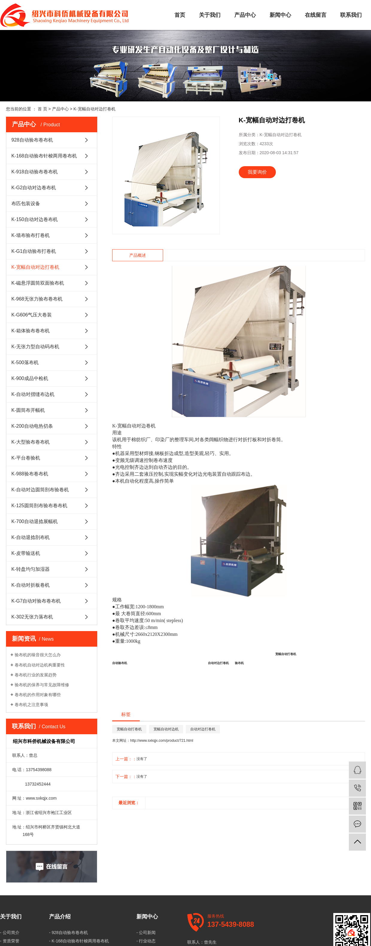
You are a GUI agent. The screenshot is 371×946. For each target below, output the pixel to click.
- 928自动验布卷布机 (68, 932)
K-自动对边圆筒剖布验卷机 (40, 489)
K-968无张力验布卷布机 (37, 298)
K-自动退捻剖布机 (30, 537)
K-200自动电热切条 (32, 426)
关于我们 (210, 15)
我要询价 (257, 172)
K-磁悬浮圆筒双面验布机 (37, 283)
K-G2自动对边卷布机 (33, 187)
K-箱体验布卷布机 (30, 330)
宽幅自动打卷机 (129, 729)
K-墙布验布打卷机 (30, 235)
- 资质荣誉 (9, 941)
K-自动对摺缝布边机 (32, 394)
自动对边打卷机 (202, 729)
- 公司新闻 (146, 932)
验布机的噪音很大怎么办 (38, 654)
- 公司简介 (9, 932)
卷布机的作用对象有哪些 (38, 694)
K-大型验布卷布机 (30, 442)
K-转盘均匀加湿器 (30, 569)
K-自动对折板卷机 (30, 585)
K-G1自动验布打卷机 (33, 251)
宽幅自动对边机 (166, 729)
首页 (179, 15)
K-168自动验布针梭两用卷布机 (44, 155)
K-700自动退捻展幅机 (34, 521)
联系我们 (351, 15)
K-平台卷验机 (25, 457)
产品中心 (245, 15)
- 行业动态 (146, 941)
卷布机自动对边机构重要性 (40, 665)
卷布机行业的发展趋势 (36, 674)
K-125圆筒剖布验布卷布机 (39, 505)
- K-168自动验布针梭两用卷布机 (79, 941)
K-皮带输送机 (25, 553)
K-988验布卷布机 (29, 473)
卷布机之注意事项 (31, 704)
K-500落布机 (25, 362)
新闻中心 (280, 15)
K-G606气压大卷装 (31, 314)
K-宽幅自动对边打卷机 (94, 108)
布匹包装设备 (25, 203)
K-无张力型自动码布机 (35, 346)
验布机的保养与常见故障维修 (42, 684)
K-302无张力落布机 (32, 616)
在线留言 (315, 15)
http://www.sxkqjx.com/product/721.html (161, 740)
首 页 (42, 108)
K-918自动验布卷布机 (34, 171)
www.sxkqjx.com (41, 798)
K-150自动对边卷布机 (34, 219)
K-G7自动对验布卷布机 (36, 600)
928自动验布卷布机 (32, 139)
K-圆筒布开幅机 (28, 410)
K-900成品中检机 (29, 378)
